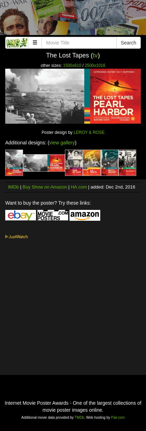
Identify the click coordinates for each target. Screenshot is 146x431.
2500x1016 (95, 65)
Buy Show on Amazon (45, 187)
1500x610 (72, 65)
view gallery (62, 142)
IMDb (13, 187)
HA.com (79, 187)
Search (128, 43)
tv (95, 55)
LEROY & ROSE (89, 132)
